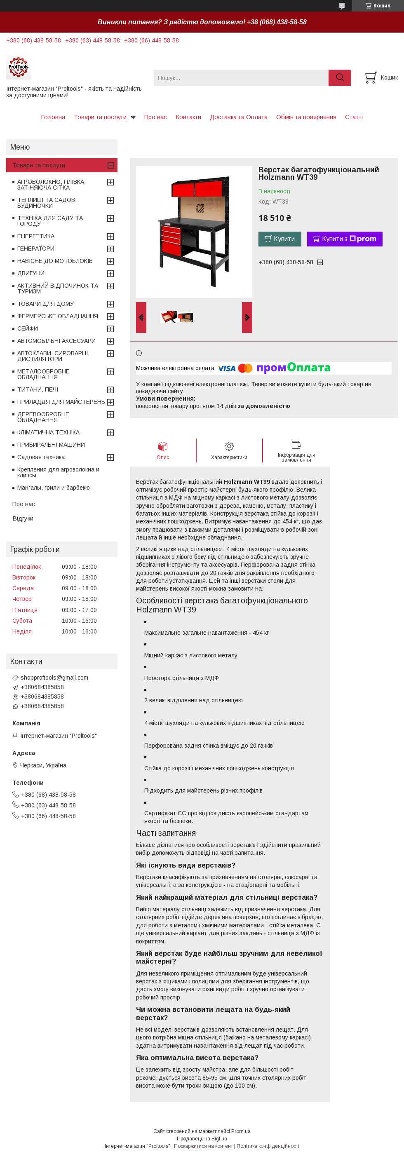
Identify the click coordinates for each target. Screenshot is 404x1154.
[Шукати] (340, 78)
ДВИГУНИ (31, 273)
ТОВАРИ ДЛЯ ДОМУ (45, 303)
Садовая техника (41, 457)
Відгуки (22, 518)
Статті (354, 116)
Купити (284, 238)
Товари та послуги (100, 116)
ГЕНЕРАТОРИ (35, 248)
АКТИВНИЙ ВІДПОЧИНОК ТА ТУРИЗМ (57, 288)
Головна (53, 116)
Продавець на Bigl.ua (202, 1139)
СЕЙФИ (27, 328)
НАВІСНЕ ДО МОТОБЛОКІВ (55, 261)
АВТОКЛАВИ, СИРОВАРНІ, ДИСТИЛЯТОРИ (53, 356)
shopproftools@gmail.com (54, 677)
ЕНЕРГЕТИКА (35, 236)
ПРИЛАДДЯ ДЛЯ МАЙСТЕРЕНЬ (61, 402)
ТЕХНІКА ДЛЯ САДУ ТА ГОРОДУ (50, 221)
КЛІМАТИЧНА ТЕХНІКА (48, 432)
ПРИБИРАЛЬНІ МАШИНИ (51, 444)
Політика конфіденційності (268, 1146)
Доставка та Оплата (239, 116)
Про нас (155, 116)
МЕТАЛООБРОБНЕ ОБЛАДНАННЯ (43, 374)
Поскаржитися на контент (203, 1146)
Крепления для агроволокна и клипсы (58, 472)
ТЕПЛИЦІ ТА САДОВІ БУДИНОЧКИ (47, 203)
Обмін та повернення (306, 116)
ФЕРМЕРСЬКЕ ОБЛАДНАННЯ (57, 316)
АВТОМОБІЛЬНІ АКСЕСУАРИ (56, 341)
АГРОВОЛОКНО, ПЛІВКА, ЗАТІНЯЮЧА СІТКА (51, 184)
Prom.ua (241, 1131)
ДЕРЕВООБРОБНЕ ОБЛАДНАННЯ (43, 417)
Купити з (349, 239)
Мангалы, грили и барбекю (53, 487)
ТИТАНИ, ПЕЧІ (37, 389)
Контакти (188, 116)
